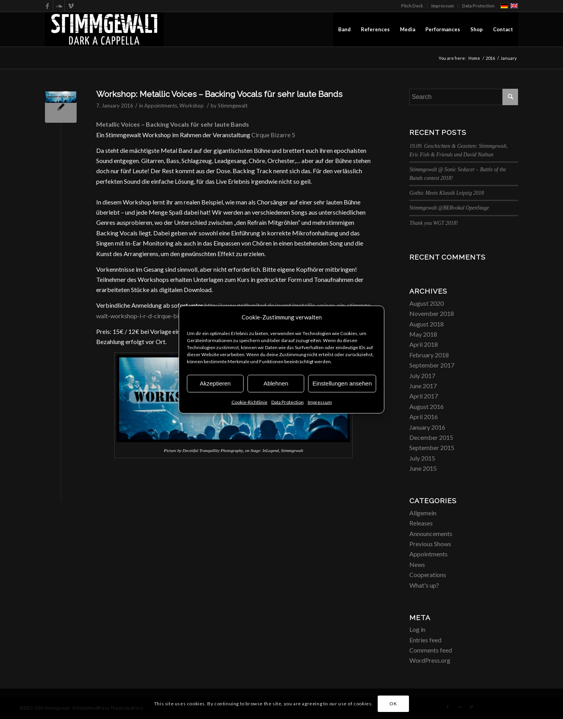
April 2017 (423, 396)
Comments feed (430, 650)
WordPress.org (429, 660)
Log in (417, 629)
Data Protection (287, 402)
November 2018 (431, 313)
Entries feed (425, 640)
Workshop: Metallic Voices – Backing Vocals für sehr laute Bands (219, 94)
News (417, 564)
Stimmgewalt (232, 105)
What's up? (424, 585)
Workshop (191, 105)
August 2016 (426, 406)
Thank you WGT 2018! (433, 223)
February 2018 (429, 355)
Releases (421, 523)
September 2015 (431, 447)
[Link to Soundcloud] (59, 6)
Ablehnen (276, 383)
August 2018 (426, 324)
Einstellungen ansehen (342, 383)
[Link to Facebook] (47, 6)
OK (393, 703)
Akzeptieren (215, 383)
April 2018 (423, 344)
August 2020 (426, 303)
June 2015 (423, 468)
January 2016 (427, 427)
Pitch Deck (412, 5)
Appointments (160, 105)
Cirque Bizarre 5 (273, 134)
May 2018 (423, 334)
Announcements (430, 533)
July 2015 (422, 458)
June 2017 (423, 385)
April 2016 (423, 416)
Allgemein (422, 512)
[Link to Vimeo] (71, 6)
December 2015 (431, 437)
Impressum (320, 402)
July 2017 (422, 375)
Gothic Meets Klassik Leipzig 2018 (446, 193)
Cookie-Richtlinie (249, 402)
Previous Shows (430, 543)
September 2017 (431, 365)
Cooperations (427, 574)
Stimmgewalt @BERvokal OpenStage (449, 208)
